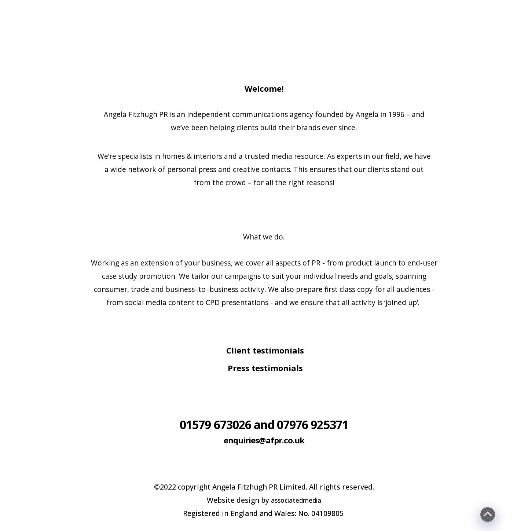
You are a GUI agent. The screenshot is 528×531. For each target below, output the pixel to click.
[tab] (264, 352)
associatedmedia (296, 500)
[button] (264, 350)
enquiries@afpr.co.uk (264, 439)
